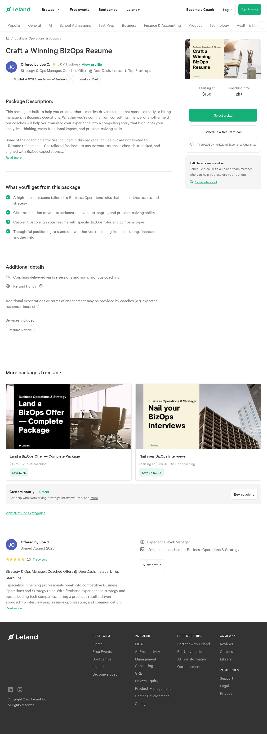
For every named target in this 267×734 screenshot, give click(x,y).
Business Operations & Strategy (37, 38)
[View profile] (152, 564)
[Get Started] (249, 9)
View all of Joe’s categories (25, 512)
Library (226, 658)
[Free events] (80, 9)
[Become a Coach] (200, 9)
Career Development (152, 695)
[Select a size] (223, 115)
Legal (224, 685)
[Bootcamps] (107, 9)
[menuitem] (80, 9)
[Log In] (228, 9)
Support (226, 678)
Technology (219, 25)
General (34, 25)
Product (195, 25)
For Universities (190, 651)
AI (50, 25)
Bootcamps (102, 658)
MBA (139, 643)
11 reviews (71, 64)
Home (97, 643)
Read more (14, 157)
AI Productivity (147, 651)
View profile (92, 64)
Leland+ (99, 666)
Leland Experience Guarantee (237, 144)
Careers (226, 651)
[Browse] (51, 9)
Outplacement (189, 666)
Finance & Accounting (162, 25)
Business (129, 25)
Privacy (226, 693)
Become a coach (106, 674)
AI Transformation (192, 658)
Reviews (226, 643)
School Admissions (75, 25)
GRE (138, 673)
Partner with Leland (193, 643)
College (141, 703)
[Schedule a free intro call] (223, 131)
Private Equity (146, 680)
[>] (261, 25)
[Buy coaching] (244, 494)
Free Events (102, 651)
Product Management (153, 688)
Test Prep (106, 25)
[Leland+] (133, 9)
